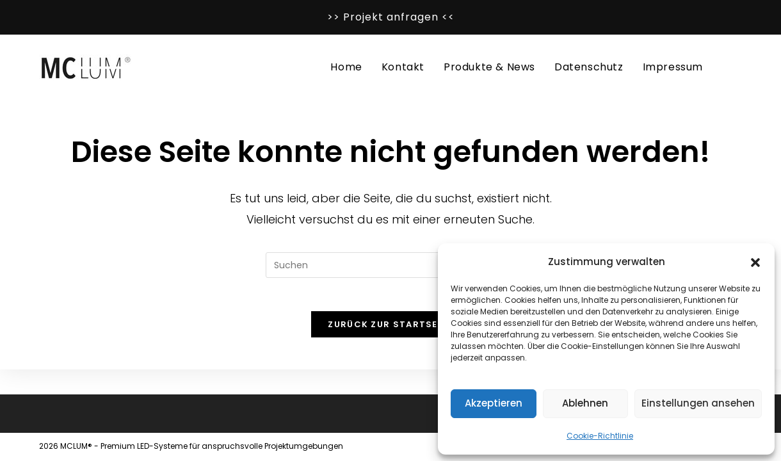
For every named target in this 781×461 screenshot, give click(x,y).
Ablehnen (585, 403)
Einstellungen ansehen (698, 403)
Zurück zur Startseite (390, 329)
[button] (755, 261)
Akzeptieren (493, 403)
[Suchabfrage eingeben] (390, 265)
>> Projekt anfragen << (391, 17)
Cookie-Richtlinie (600, 435)
